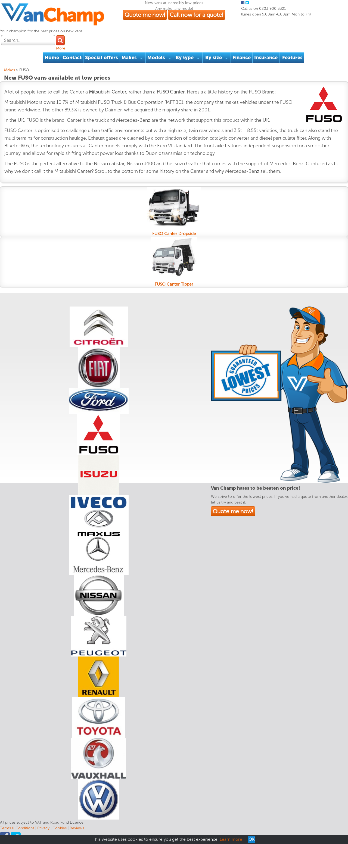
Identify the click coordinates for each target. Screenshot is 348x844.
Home (52, 58)
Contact (72, 58)
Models (156, 58)
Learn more (231, 839)
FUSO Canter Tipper (174, 284)
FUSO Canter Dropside (174, 233)
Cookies (59, 828)
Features (292, 58)
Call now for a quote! (196, 14)
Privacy (43, 828)
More (60, 48)
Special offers (101, 58)
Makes (129, 58)
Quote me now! (145, 14)
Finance (241, 58)
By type (185, 58)
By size (213, 58)
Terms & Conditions (17, 828)
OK (251, 839)
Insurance (266, 58)
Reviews (77, 828)
